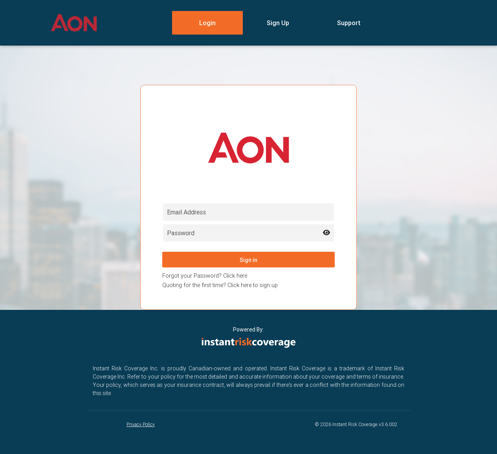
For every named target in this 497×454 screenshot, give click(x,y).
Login (207, 23)
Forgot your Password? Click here (204, 275)
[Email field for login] (248, 212)
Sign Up (278, 23)
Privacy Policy (141, 424)
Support (349, 23)
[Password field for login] (248, 232)
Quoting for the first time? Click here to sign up (220, 285)
